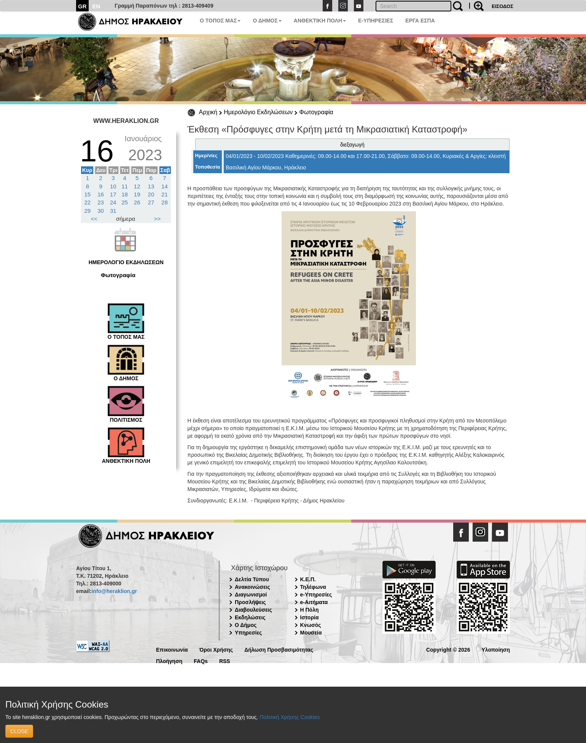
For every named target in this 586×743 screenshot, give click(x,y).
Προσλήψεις (250, 602)
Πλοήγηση (169, 660)
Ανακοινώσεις (252, 587)
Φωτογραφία (316, 112)
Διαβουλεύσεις (253, 610)
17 (113, 194)
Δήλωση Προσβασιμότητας (278, 649)
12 (137, 186)
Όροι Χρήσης (216, 649)
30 (100, 210)
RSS (224, 660)
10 (113, 186)
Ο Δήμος (245, 625)
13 (151, 186)
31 (113, 210)
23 (100, 202)
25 (124, 202)
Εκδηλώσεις (250, 617)
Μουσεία (311, 633)
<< (94, 218)
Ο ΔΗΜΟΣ (267, 21)
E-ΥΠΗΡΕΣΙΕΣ (375, 21)
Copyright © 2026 (448, 649)
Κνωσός (310, 625)
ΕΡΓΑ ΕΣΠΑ (420, 21)
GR (82, 6)
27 (151, 202)
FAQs (201, 660)
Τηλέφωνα (313, 587)
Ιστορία (309, 617)
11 (124, 186)
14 (164, 186)
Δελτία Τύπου (252, 579)
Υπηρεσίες (248, 633)
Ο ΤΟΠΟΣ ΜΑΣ (220, 21)
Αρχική (208, 112)
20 (151, 194)
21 (164, 194)
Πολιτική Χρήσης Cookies (290, 717)
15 (87, 194)
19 (137, 194)
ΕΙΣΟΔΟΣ (502, 6)
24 (113, 202)
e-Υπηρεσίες (316, 595)
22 (87, 202)
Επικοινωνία (172, 649)
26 (137, 202)
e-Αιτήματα (314, 602)
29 (87, 210)
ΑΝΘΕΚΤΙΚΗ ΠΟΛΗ (320, 21)
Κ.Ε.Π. (308, 579)
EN (96, 6)
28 (164, 202)
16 (100, 194)
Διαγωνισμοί (251, 595)
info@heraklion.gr (114, 591)
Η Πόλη (309, 610)
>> (157, 218)
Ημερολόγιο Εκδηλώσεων (258, 112)
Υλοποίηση (495, 649)
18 (124, 194)
